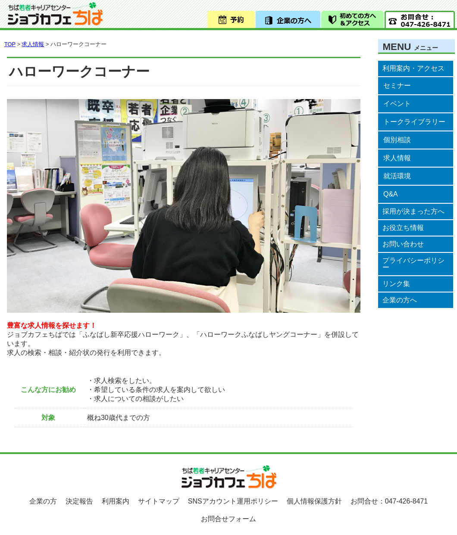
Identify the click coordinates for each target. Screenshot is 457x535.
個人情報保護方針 (314, 501)
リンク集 (396, 283)
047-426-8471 (406, 501)
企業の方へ (399, 300)
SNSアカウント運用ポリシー (233, 501)
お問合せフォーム (228, 519)
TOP (10, 44)
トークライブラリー (414, 121)
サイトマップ (158, 501)
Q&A (390, 194)
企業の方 (43, 501)
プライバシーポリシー (413, 264)
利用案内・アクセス (413, 68)
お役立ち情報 (403, 227)
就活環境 (397, 176)
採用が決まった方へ (413, 211)
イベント (397, 103)
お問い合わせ (403, 244)
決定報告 (79, 501)
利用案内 (115, 501)
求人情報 (397, 158)
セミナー (397, 85)
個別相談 (397, 139)
